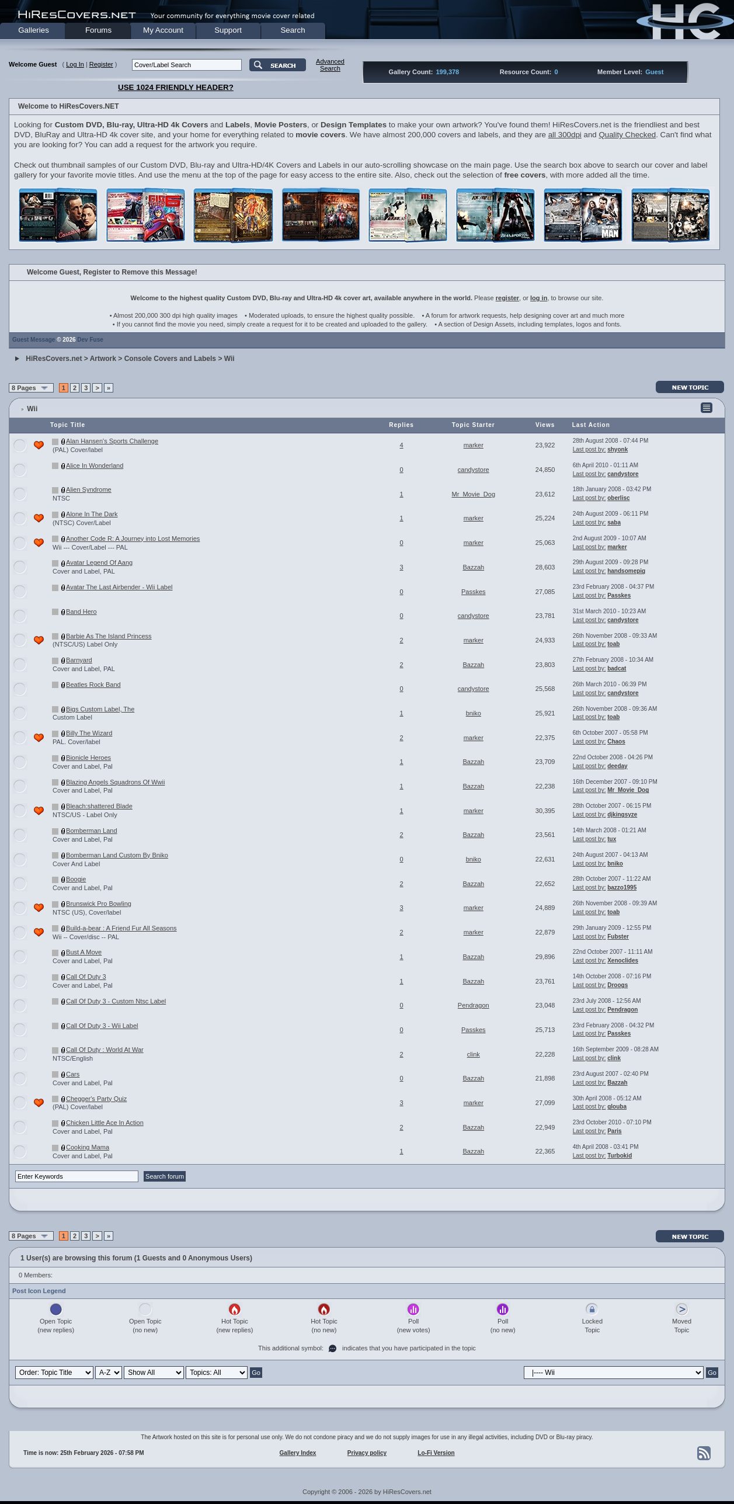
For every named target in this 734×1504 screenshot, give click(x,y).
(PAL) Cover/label (78, 449)
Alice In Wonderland (94, 465)
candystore (473, 469)
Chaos (616, 741)
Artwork (103, 359)
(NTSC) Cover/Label (82, 522)
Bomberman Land (91, 830)
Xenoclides (622, 960)
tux (611, 839)
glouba (617, 1106)
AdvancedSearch (330, 65)
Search (292, 30)
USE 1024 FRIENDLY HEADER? (176, 87)
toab (613, 644)
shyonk (617, 449)
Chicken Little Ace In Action (105, 1122)
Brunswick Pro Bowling (98, 903)
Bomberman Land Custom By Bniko (117, 855)
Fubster (618, 936)
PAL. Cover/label (76, 741)
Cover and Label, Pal (83, 766)
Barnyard (79, 660)
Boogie (76, 879)
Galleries (33, 30)
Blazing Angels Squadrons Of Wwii (115, 782)
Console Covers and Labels (170, 359)
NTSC (61, 498)
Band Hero (81, 611)
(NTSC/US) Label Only (85, 644)
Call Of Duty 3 (86, 976)
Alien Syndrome (89, 489)
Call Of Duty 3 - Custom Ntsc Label (116, 1001)
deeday (617, 766)
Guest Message (33, 339)
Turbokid (619, 1155)
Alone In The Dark (91, 513)
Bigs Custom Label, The (100, 709)
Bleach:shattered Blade (99, 806)
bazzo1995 (621, 887)
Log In (75, 64)
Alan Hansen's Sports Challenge (112, 440)
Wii (229, 359)
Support (228, 30)
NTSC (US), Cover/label (87, 912)
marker (473, 445)
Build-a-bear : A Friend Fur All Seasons (121, 928)
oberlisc (618, 498)
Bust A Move (84, 952)
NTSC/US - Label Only (85, 814)
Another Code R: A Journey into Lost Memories (133, 538)
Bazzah (473, 567)
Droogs (617, 985)
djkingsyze (622, 814)
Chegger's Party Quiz (96, 1098)
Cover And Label (76, 863)
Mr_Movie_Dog (473, 494)
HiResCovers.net (54, 359)
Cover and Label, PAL (84, 571)
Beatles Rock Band (93, 684)
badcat (616, 668)
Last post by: (589, 449)
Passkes (473, 591)
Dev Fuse (90, 339)
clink (473, 1054)
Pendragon (473, 1005)
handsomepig (626, 571)
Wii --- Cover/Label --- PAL (90, 547)
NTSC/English (73, 1058)
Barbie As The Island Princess (109, 636)
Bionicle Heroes (88, 757)
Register (101, 64)
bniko (473, 713)
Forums (98, 30)
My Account (163, 30)
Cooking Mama (87, 1147)
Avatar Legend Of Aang (99, 562)
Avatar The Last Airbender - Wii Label (119, 587)
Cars (72, 1074)
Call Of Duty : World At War (105, 1049)
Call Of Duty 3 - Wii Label (102, 1025)
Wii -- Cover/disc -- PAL (86, 936)
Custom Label (72, 717)
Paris (614, 1131)
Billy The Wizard (89, 733)
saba (614, 522)
